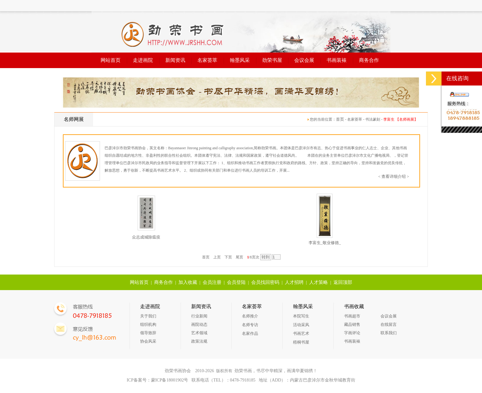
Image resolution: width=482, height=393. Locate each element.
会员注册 (212, 282)
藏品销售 (352, 324)
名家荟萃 (207, 60)
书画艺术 (301, 333)
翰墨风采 (240, 60)
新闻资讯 (175, 60)
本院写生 (301, 316)
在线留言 (388, 324)
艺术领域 (199, 333)
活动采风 (301, 324)
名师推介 (250, 316)
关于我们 (148, 316)
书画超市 (352, 316)
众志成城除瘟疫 (146, 237)
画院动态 (199, 324)
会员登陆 (236, 282)
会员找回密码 (265, 282)
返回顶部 (342, 282)
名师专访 (250, 324)
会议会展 (304, 60)
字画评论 (352, 333)
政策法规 (199, 341)
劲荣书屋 (272, 60)
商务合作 (369, 60)
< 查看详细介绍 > (393, 176)
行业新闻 (199, 316)
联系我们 (388, 333)
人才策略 (318, 282)
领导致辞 (148, 333)
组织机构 (148, 324)
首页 (340, 119)
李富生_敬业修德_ (325, 242)
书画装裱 (337, 60)
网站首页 (110, 60)
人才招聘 (294, 282)
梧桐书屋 (301, 342)
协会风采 (148, 341)
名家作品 (250, 333)
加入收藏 (187, 282)
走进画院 (143, 60)
